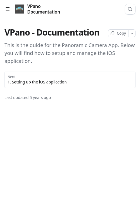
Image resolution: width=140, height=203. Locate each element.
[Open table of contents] (7, 9)
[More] (132, 33)
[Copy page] (118, 33)
